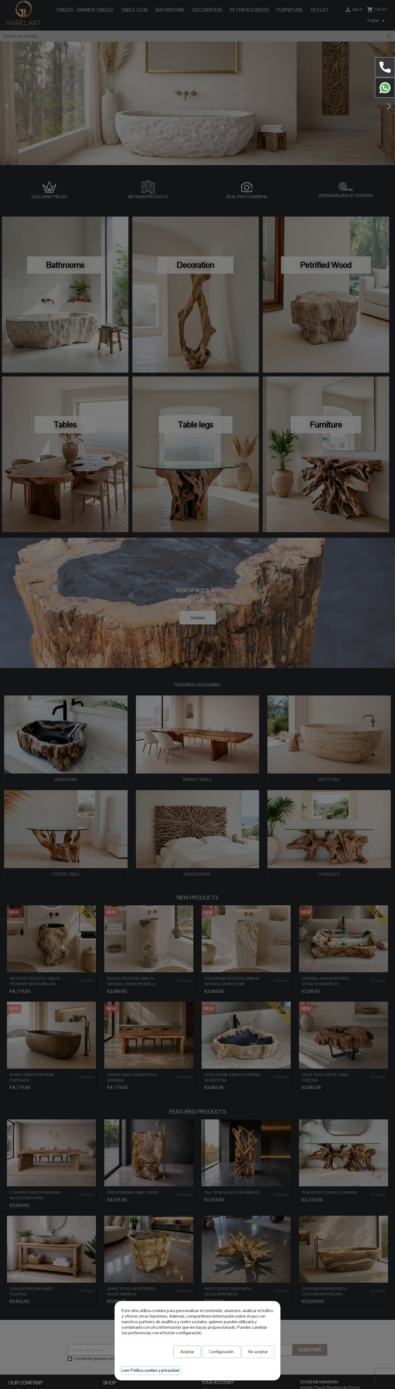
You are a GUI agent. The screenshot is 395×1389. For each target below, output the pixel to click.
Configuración (221, 1351)
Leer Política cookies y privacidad (150, 1370)
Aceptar (187, 1351)
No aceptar (258, 1351)
